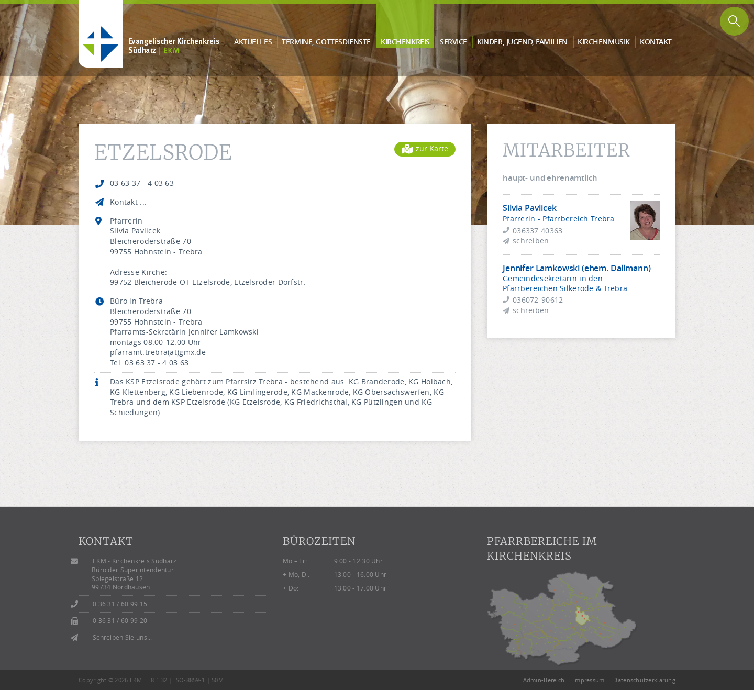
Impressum (589, 680)
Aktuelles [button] (253, 42)
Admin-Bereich (544, 680)
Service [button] (453, 42)
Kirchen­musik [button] (604, 42)
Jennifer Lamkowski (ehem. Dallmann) (576, 268)
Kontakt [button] (656, 42)
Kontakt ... (128, 202)
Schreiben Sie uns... (122, 637)
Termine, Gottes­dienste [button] (326, 42)
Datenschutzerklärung (644, 680)
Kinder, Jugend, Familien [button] (522, 42)
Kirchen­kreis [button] (405, 42)
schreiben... (534, 241)
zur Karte (425, 148)
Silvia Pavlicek (530, 208)
